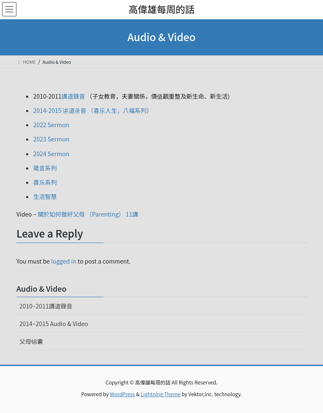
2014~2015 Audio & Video (53, 323)
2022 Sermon (51, 124)
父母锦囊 (31, 341)
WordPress (122, 393)
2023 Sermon (51, 139)
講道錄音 (73, 96)
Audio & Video (41, 288)
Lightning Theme (160, 393)
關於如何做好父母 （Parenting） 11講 (88, 214)
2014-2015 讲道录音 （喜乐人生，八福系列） (92, 110)
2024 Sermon (51, 153)
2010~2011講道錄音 (45, 306)
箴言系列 (45, 168)
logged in (64, 261)
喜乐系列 (45, 182)
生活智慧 (45, 196)
